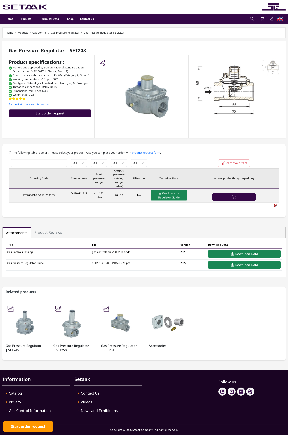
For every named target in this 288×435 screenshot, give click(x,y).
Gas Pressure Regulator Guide (169, 195)
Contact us (87, 19)
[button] (102, 63)
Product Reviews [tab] (48, 232)
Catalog (15, 393)
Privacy (15, 401)
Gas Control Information (30, 410)
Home (9, 19)
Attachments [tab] (17, 232)
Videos (86, 401)
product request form (146, 152)
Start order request (50, 113)
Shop (70, 19)
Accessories (158, 346)
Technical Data (49, 19)
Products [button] (26, 19)
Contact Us (90, 393)
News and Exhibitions (99, 410)
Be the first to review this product (29, 104)
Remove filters (234, 163)
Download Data (244, 254)
